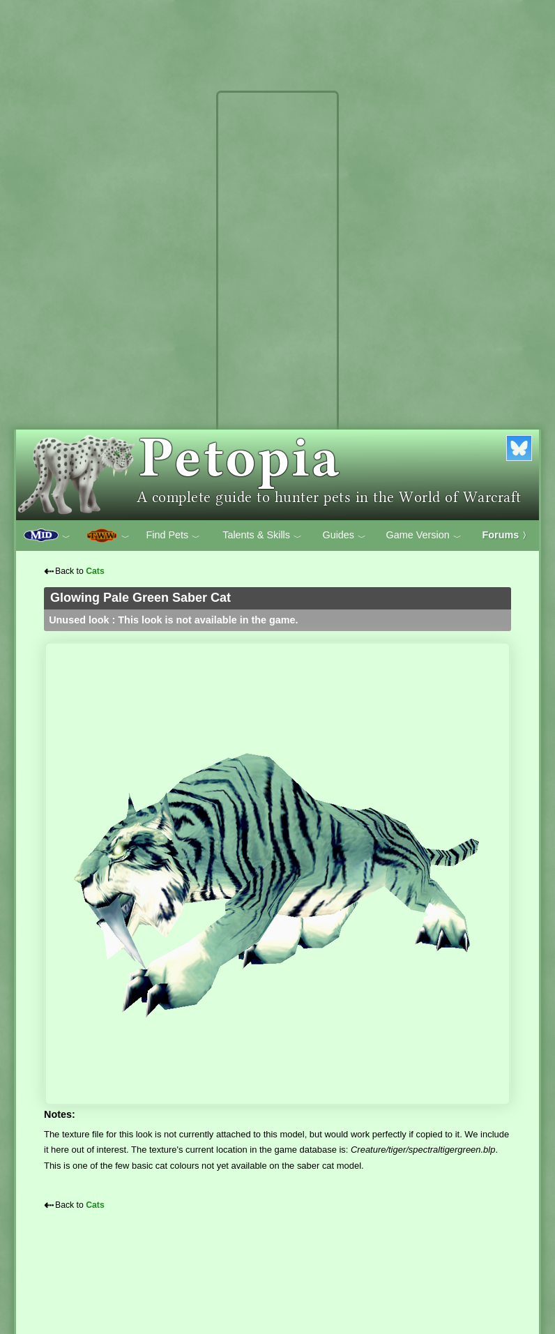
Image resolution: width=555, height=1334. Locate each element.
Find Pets (173, 535)
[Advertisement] (277, 305)
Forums (506, 534)
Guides (344, 535)
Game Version (424, 535)
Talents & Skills (262, 535)
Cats (95, 571)
